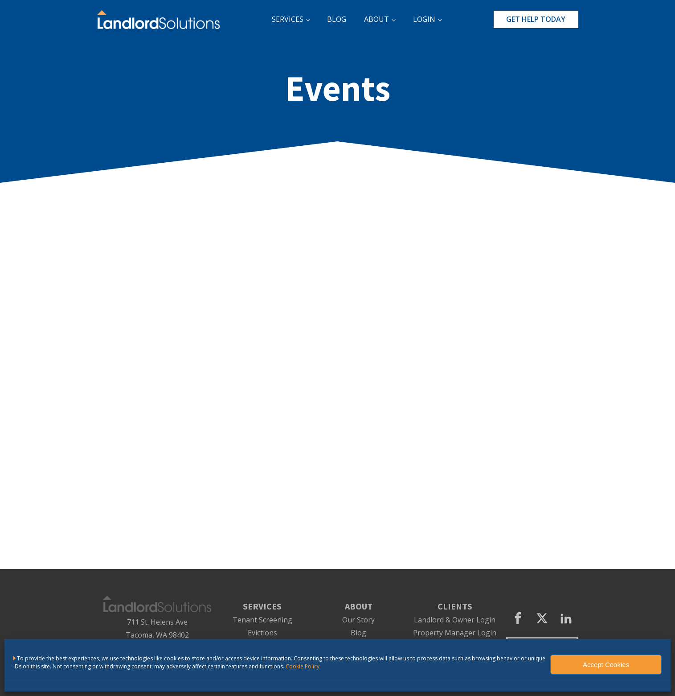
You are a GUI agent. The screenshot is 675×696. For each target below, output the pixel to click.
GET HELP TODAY (535, 19)
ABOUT (376, 19)
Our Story (358, 620)
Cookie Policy (302, 666)
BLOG (336, 19)
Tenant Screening (262, 620)
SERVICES (287, 19)
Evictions (262, 633)
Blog (358, 633)
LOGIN (424, 19)
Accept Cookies (606, 664)
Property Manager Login (454, 633)
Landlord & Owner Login (454, 620)
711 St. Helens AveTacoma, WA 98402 (157, 628)
